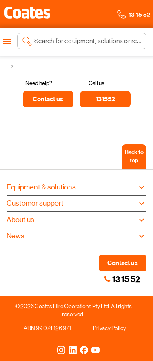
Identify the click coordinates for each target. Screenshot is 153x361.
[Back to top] (134, 156)
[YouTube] (95, 349)
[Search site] (88, 41)
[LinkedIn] (73, 349)
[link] (107, 279)
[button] (27, 12)
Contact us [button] (122, 263)
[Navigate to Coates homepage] (27, 14)
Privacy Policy (109, 328)
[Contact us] (48, 99)
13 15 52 (126, 279)
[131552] (105, 99)
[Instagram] (61, 349)
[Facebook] (84, 349)
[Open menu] (7, 42)
